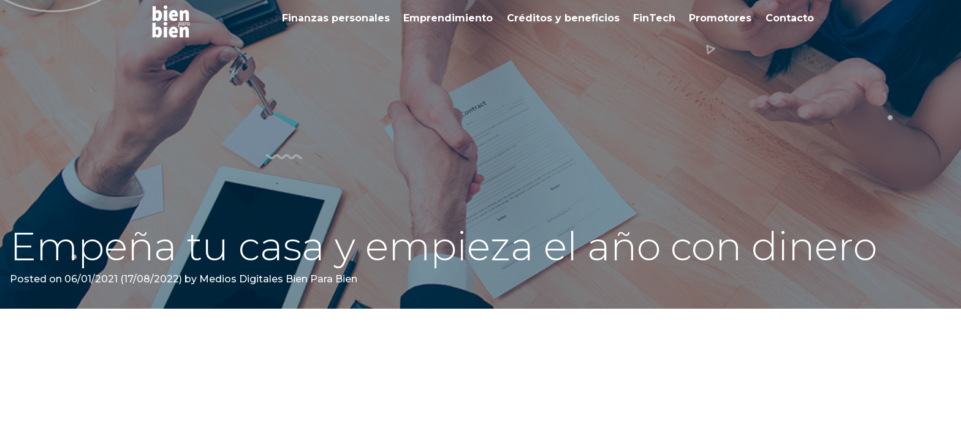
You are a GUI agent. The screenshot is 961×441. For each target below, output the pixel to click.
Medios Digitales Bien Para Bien (277, 279)
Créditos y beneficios (563, 18)
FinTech (654, 18)
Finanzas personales (336, 18)
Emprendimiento (448, 18)
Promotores (720, 18)
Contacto (789, 18)
